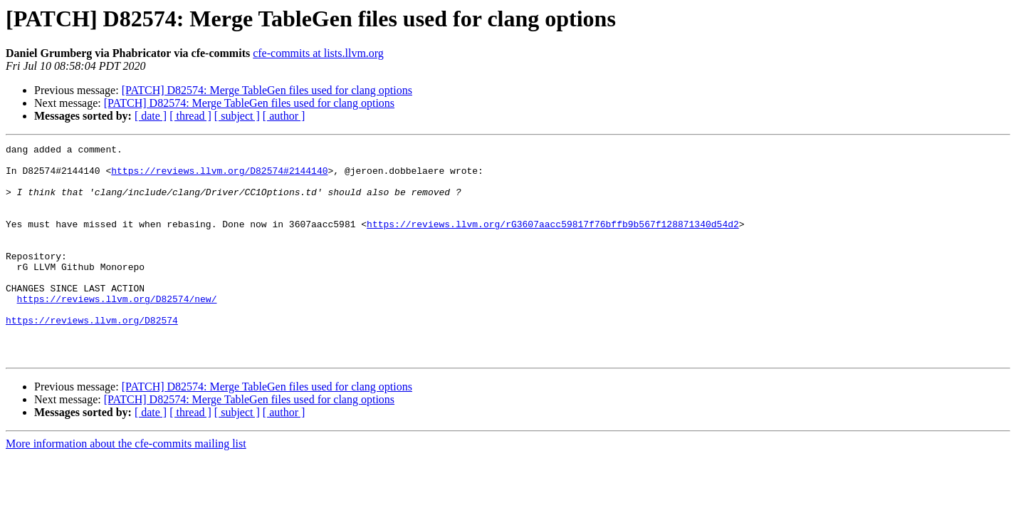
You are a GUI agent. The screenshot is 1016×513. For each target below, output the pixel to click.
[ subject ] (237, 116)
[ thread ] (190, 116)
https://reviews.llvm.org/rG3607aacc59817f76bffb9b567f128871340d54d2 (553, 240)
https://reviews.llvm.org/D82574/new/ (117, 330)
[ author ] (284, 116)
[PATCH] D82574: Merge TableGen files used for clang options (267, 90)
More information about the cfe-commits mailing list (126, 486)
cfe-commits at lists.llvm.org (318, 53)
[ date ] (151, 116)
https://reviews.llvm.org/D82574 (92, 356)
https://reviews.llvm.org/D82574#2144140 (219, 176)
